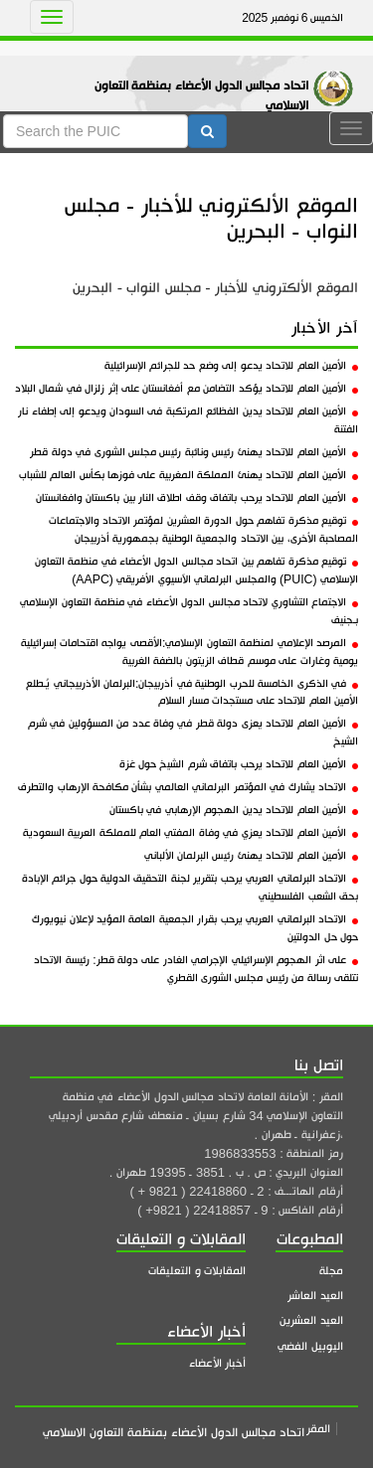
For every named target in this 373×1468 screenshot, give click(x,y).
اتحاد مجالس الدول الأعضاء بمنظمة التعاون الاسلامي (201, 95)
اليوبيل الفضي (310, 1346)
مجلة (331, 1270)
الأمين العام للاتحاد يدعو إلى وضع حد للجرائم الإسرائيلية (231, 366)
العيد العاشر (315, 1295)
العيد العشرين (311, 1320)
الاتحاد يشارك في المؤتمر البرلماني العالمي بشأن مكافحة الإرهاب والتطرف (188, 787)
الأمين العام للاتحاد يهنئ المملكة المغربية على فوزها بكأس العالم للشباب (188, 475)
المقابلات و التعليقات (197, 1270)
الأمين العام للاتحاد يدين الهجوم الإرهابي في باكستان (233, 810)
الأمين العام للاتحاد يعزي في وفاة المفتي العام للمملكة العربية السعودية (190, 833)
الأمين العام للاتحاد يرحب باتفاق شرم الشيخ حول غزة (238, 764)
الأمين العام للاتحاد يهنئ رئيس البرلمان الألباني (251, 856)
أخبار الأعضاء (218, 1363)
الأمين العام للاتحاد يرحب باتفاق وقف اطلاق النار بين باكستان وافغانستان (197, 498)
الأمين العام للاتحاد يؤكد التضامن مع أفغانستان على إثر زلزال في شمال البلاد (186, 389)
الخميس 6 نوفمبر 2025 (292, 18)
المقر (318, 1428)
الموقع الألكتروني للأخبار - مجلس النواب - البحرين (211, 218)
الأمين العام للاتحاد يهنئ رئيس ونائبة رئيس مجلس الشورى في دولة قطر (194, 452)
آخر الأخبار (324, 328)
